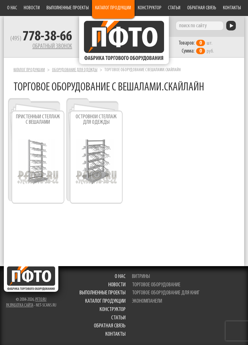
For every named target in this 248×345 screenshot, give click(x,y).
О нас (12, 8)
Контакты (232, 8)
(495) (41, 39)
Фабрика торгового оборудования (124, 40)
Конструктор (149, 8)
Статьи (174, 8)
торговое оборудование (156, 285)
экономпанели (147, 301)
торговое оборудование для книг (166, 293)
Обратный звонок (52, 46)
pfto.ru (40, 299)
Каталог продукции (113, 8)
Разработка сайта (19, 305)
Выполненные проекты (67, 8)
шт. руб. (196, 47)
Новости (32, 8)
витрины (141, 276)
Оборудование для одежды (74, 70)
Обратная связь (201, 8)
